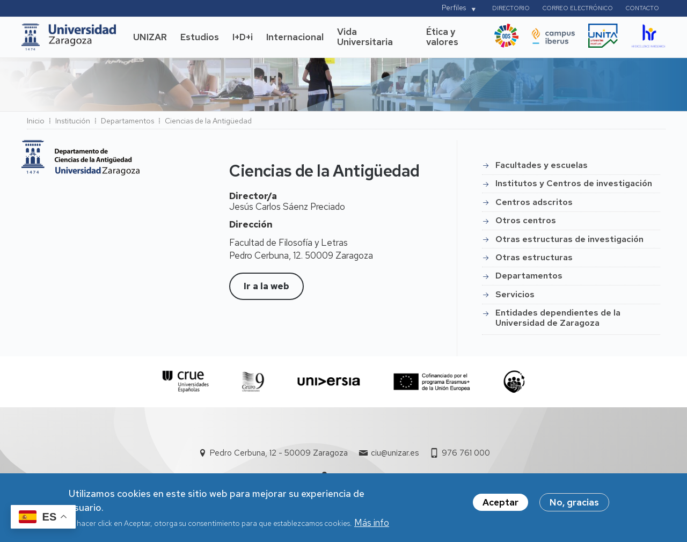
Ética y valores (442, 37)
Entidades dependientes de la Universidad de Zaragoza (557, 317)
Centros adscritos (534, 202)
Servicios (515, 294)
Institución (72, 121)
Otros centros (525, 220)
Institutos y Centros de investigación (573, 183)
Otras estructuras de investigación (569, 239)
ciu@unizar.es (395, 453)
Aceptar (500, 505)
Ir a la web (266, 286)
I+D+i (242, 37)
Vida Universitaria (365, 37)
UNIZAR (150, 37)
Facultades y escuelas (541, 165)
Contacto (642, 8)
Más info (371, 525)
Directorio (511, 8)
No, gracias (574, 505)
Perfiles (454, 7)
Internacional (295, 37)
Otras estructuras (534, 257)
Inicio (36, 121)
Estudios (199, 37)
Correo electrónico (578, 8)
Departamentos (127, 121)
